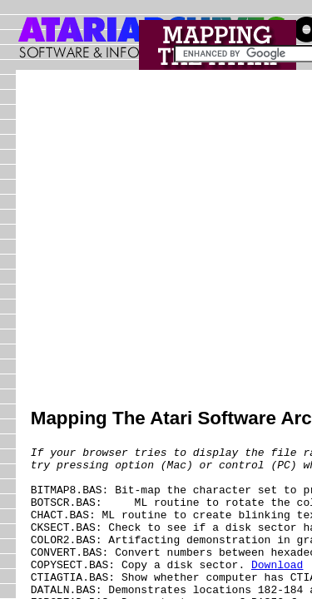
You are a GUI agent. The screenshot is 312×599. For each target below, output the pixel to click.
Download (277, 591)
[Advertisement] (156, 241)
